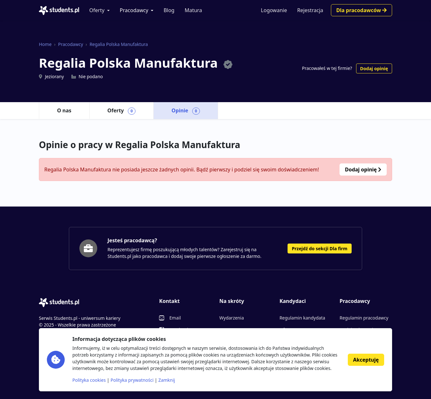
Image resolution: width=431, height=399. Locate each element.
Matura (193, 10)
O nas (64, 110)
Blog (169, 10)
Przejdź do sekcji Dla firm (319, 248)
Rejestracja (310, 10)
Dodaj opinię (374, 68)
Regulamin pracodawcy (364, 318)
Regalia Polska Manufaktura (119, 44)
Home (45, 44)
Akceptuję (366, 359)
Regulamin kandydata (302, 318)
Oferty (97, 10)
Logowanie (274, 10)
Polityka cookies (89, 380)
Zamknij (166, 380)
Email (175, 318)
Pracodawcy (134, 10)
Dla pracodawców (361, 10)
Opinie (186, 111)
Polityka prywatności (132, 380)
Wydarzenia (231, 318)
